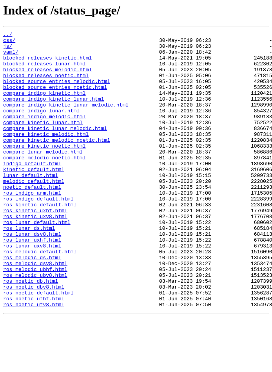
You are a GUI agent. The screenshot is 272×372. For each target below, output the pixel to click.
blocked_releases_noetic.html (46, 84)
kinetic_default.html (33, 197)
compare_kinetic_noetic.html (44, 169)
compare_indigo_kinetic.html (44, 105)
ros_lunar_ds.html (29, 267)
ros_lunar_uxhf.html (32, 281)
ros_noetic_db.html (30, 331)
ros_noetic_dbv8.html (33, 338)
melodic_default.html (33, 211)
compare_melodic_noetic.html (44, 183)
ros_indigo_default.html (38, 232)
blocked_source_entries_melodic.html (56, 91)
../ (7, 35)
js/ (7, 49)
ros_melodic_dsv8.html (35, 310)
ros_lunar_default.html (37, 260)
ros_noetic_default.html (38, 345)
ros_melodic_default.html (39, 296)
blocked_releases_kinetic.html (47, 63)
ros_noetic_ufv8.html (33, 359)
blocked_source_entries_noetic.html (55, 98)
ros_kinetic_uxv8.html (35, 253)
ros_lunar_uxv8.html (32, 289)
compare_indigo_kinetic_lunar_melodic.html (66, 119)
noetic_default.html (32, 218)
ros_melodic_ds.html (32, 303)
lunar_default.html (30, 204)
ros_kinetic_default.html (39, 239)
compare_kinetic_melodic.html (46, 155)
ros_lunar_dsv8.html (32, 274)
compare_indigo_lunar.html (41, 126)
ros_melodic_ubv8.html (35, 324)
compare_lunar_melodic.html (43, 176)
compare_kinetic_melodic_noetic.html (56, 162)
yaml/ (10, 56)
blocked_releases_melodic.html (47, 77)
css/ (9, 42)
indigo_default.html (32, 190)
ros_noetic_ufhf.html (33, 352)
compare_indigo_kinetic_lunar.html (53, 112)
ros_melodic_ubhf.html (35, 317)
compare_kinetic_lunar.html (43, 140)
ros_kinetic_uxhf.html (35, 246)
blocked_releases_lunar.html (44, 70)
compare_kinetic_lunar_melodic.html (55, 148)
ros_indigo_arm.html (32, 225)
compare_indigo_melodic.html (44, 133)
